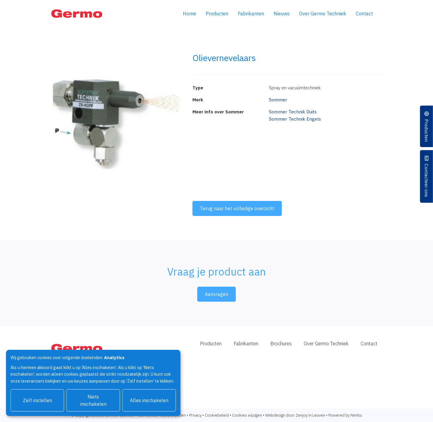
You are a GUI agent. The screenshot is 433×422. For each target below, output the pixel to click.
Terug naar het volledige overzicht (237, 208)
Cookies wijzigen (247, 415)
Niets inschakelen (93, 400)
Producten (217, 14)
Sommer (278, 100)
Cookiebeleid (217, 415)
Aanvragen (216, 294)
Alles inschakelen (149, 400)
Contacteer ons (426, 180)
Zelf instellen (37, 400)
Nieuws (282, 14)
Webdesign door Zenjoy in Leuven (295, 415)
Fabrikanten (251, 14)
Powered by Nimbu (345, 415)
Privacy (195, 415)
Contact (364, 14)
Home (189, 14)
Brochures (281, 343)
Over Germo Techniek (322, 14)
